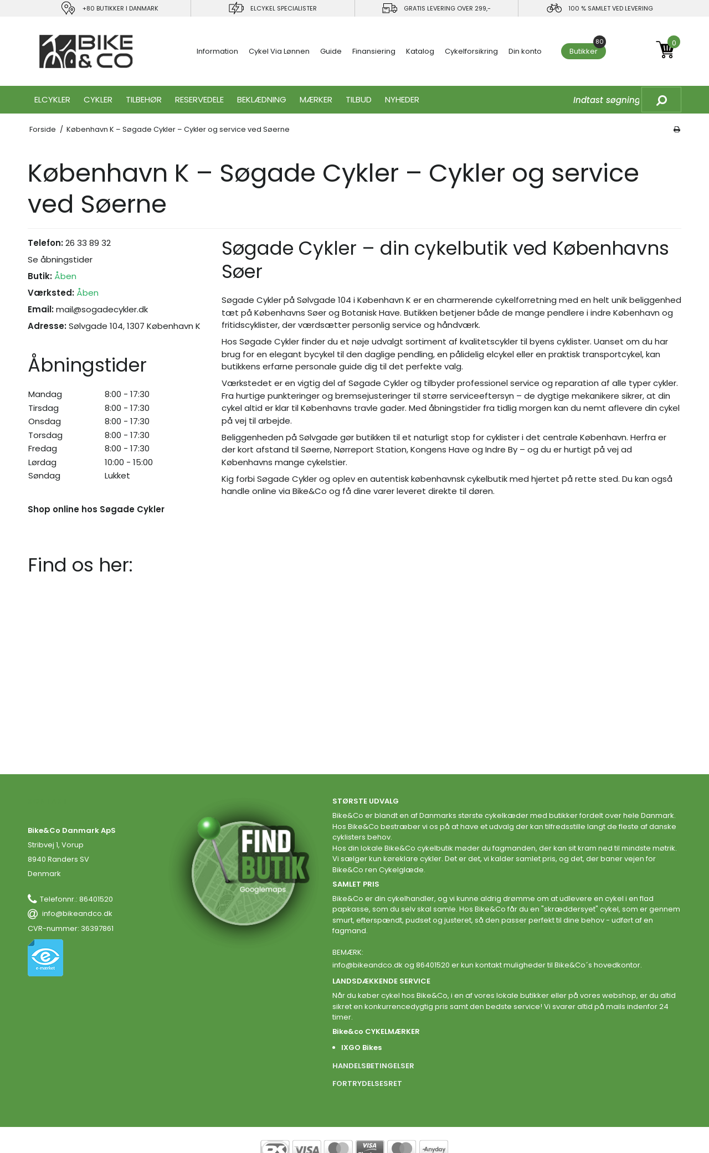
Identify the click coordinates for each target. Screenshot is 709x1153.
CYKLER (98, 99)
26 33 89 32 (88, 243)
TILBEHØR (144, 99)
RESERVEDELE (199, 99)
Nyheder (402, 99)
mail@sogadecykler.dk (102, 309)
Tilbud (359, 99)
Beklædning (261, 99)
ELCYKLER (52, 99)
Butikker (587, 49)
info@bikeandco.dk (77, 913)
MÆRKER (316, 99)
